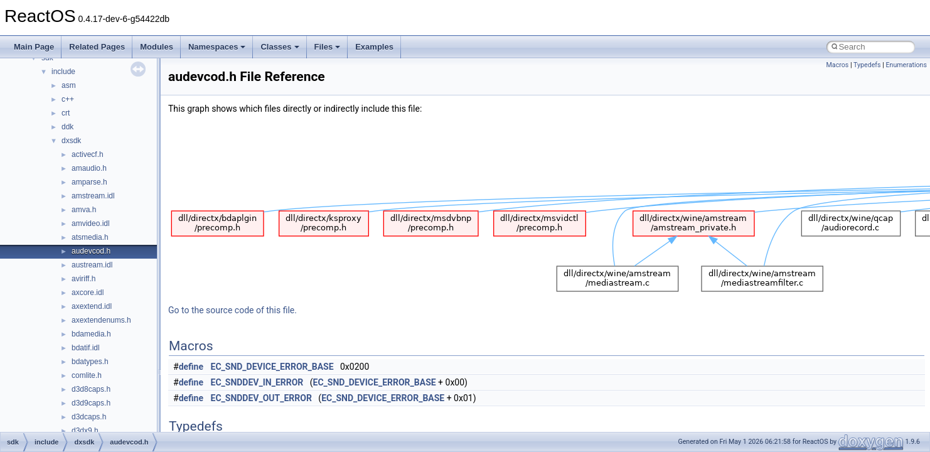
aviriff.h (83, 278)
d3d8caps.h (91, 389)
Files (327, 46)
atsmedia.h (90, 237)
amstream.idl (93, 195)
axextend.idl (92, 306)
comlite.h (87, 375)
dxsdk (71, 140)
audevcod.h (91, 251)
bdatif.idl (86, 347)
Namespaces (217, 46)
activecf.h (88, 154)
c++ (67, 99)
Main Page (34, 46)
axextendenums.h (101, 320)
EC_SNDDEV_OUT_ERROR (261, 398)
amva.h (84, 209)
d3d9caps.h (91, 403)
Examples (374, 46)
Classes (279, 46)
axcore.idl (88, 292)
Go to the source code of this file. (232, 310)
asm (68, 85)
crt (65, 113)
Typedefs (867, 65)
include (63, 71)
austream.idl (92, 265)
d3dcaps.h (89, 416)
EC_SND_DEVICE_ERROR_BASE (272, 367)
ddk (67, 126)
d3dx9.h (85, 430)
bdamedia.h (91, 334)
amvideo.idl (91, 223)
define (191, 367)
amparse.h (89, 182)
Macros (837, 65)
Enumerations (906, 65)
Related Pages (97, 46)
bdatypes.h (90, 361)
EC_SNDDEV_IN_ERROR (257, 382)
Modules (156, 46)
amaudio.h (89, 168)
